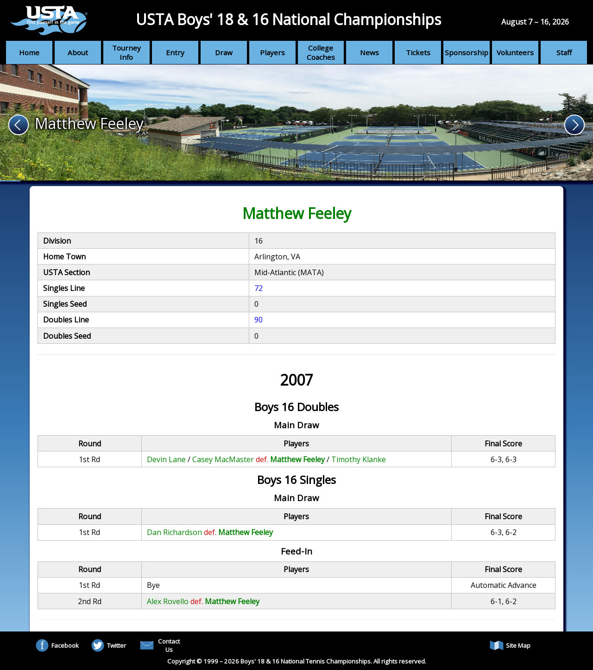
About (78, 52)
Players (272, 52)
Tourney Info (126, 52)
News (369, 52)
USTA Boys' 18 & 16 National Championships (288, 19)
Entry (175, 52)
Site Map (510, 645)
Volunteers (515, 52)
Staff (564, 52)
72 (258, 288)
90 (258, 320)
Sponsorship (466, 52)
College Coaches (321, 52)
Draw (224, 52)
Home (29, 52)
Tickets (418, 52)
